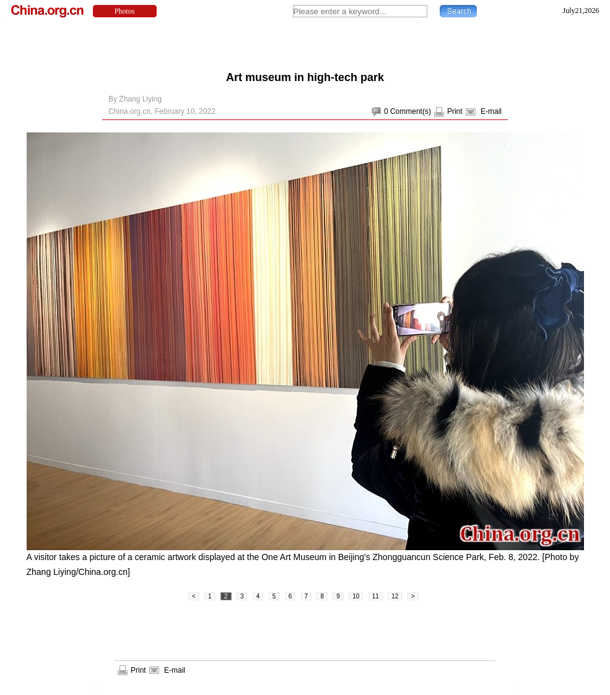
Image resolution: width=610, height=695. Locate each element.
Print (455, 111)
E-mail (491, 111)
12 (394, 596)
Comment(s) (410, 111)
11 (375, 596)
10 (355, 596)
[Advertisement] (305, 43)
